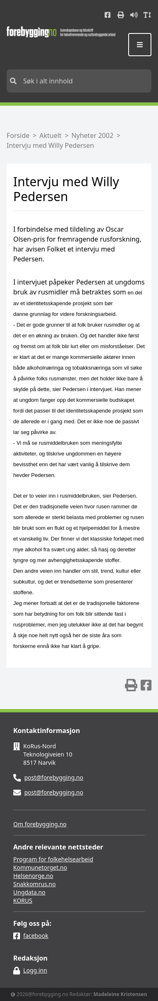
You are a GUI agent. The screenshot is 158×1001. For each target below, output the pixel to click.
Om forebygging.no (40, 824)
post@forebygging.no (54, 777)
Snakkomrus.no (34, 884)
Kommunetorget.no (40, 867)
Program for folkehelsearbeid (53, 859)
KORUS (22, 900)
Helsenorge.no (33, 876)
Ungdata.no (29, 892)
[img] (131, 685)
